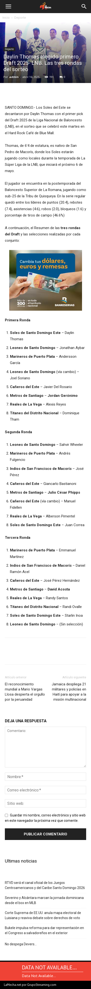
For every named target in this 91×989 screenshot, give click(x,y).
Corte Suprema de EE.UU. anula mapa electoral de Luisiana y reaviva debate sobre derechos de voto (43, 915)
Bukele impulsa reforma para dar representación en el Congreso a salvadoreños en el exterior (44, 930)
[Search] (84, 6)
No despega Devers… (21, 944)
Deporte (20, 18)
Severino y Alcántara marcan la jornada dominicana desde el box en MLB (44, 900)
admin (14, 77)
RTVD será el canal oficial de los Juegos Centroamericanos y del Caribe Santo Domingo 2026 (45, 885)
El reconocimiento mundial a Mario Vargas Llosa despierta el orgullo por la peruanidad (25, 692)
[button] (8, 6)
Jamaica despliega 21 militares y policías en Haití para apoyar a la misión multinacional (69, 692)
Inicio (6, 18)
